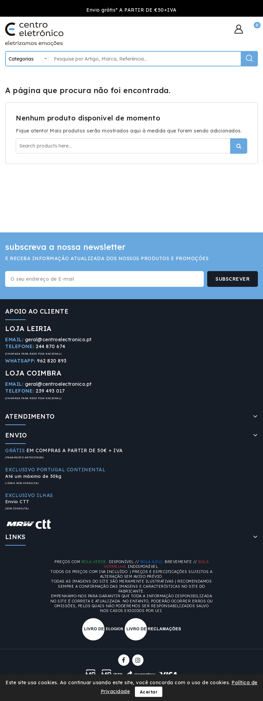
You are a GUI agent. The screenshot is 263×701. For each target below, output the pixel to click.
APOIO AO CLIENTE (36, 311)
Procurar (238, 146)
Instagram (138, 660)
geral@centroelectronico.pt (58, 339)
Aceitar (149, 691)
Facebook (124, 660)
